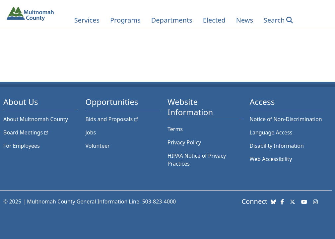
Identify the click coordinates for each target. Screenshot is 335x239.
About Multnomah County (35, 119)
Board (26, 132)
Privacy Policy (184, 142)
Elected (214, 20)
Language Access (271, 132)
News (244, 20)
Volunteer (98, 145)
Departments (171, 20)
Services (87, 20)
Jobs (91, 132)
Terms (175, 129)
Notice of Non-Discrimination (286, 119)
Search (274, 20)
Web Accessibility (271, 159)
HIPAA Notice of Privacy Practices (197, 159)
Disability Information (277, 145)
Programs (125, 20)
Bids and (113, 119)
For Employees (21, 145)
